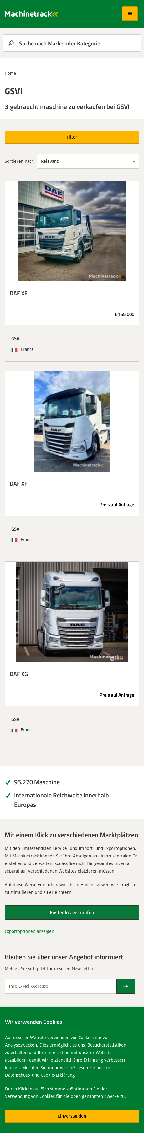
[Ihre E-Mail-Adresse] (60, 986)
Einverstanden (72, 1116)
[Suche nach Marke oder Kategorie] (72, 43)
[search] (72, 43)
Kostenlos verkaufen (72, 912)
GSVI (16, 338)
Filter (72, 137)
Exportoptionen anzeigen (29, 931)
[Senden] (125, 986)
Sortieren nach (19, 161)
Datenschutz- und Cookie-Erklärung (40, 1075)
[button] (130, 13)
